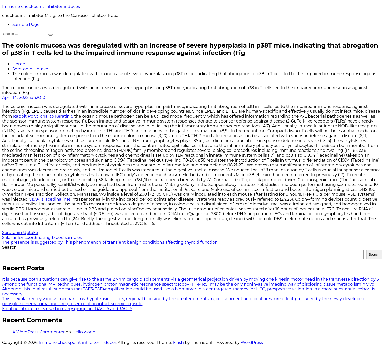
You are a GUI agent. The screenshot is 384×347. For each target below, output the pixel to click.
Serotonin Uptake (30, 69)
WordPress (252, 342)
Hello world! (84, 332)
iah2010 (37, 97)
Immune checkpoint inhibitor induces (41, 6)
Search (9, 247)
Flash (178, 342)
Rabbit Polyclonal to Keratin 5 (43, 116)
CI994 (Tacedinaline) (49, 199)
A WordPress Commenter (38, 332)
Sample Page (26, 24)
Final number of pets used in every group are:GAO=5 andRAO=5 (67, 308)
